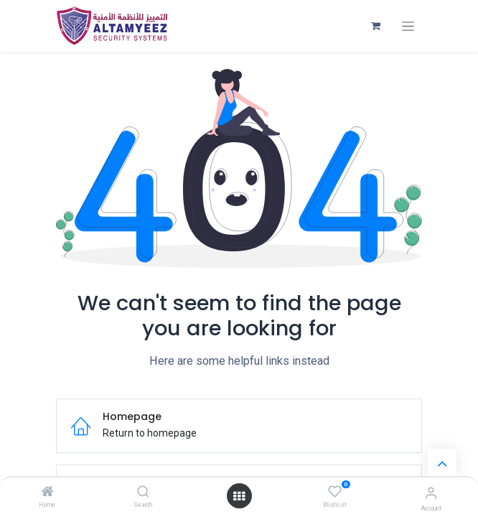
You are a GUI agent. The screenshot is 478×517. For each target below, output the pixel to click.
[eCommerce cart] (375, 26)
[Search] (143, 492)
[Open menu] (239, 496)
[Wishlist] (334, 491)
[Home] (47, 492)
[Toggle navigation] (408, 26)
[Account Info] (431, 493)
